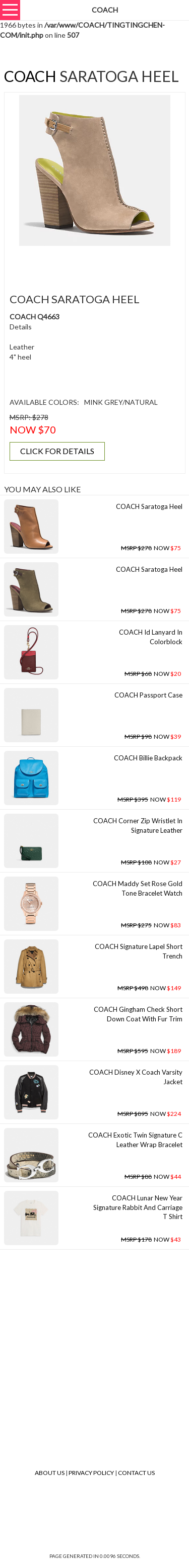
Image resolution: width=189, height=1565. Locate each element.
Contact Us (136, 1472)
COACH (30, 76)
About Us (50, 1472)
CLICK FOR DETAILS (57, 451)
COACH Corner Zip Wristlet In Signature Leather (137, 825)
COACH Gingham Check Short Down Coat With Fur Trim (138, 1014)
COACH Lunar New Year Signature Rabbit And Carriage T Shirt (137, 1207)
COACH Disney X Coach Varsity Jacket (135, 1077)
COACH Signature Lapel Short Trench (138, 951)
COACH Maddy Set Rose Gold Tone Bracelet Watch (137, 888)
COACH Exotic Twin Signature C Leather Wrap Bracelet (135, 1140)
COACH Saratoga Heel (149, 506)
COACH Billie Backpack (148, 758)
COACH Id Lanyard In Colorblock (150, 637)
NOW (151, 548)
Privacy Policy (91, 1472)
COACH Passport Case (148, 695)
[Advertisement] (98, 263)
